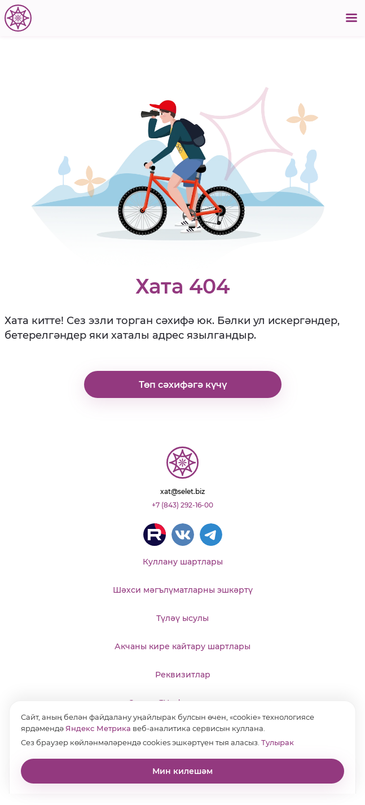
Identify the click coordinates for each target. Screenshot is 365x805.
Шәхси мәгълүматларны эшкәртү (183, 590)
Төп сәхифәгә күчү (183, 384)
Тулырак (277, 742)
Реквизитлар (182, 675)
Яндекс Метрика (98, 728)
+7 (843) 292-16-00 (182, 505)
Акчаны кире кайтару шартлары (182, 646)
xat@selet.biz (182, 491)
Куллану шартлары (183, 562)
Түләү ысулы (182, 618)
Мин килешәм (182, 771)
